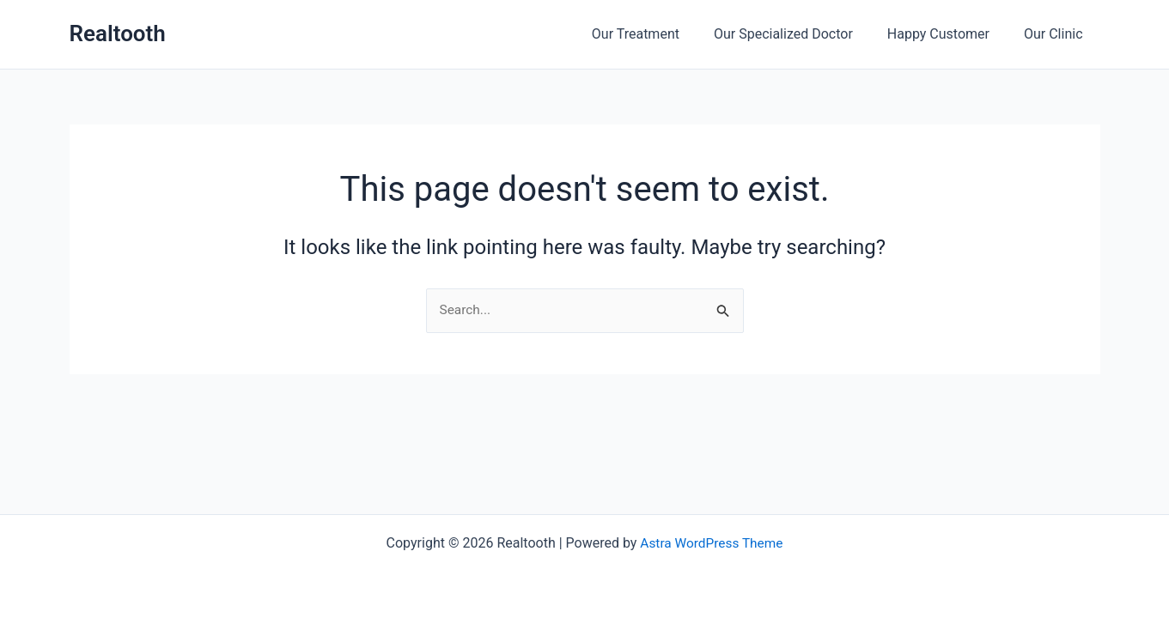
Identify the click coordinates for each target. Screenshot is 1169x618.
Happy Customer (949, 34)
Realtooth (118, 33)
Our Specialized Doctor (800, 34)
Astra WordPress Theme (711, 543)
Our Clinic (1057, 34)
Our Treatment (659, 34)
